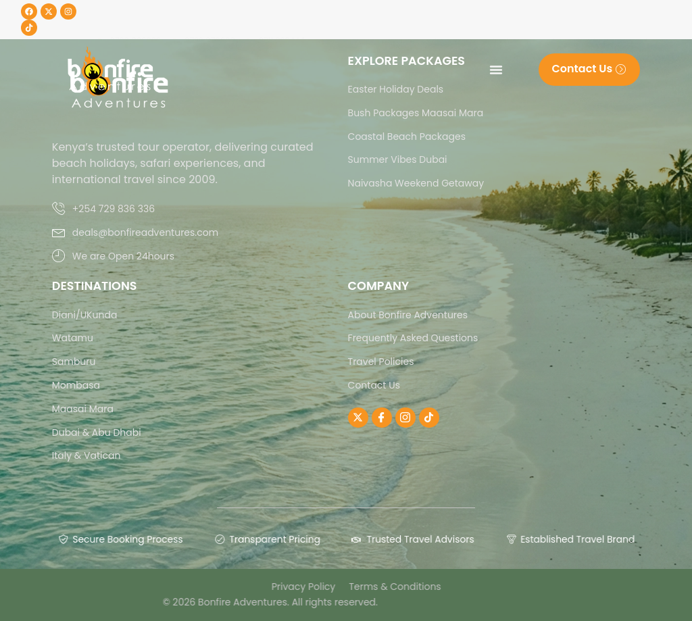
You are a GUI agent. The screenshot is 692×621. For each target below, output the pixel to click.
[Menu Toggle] (496, 69)
